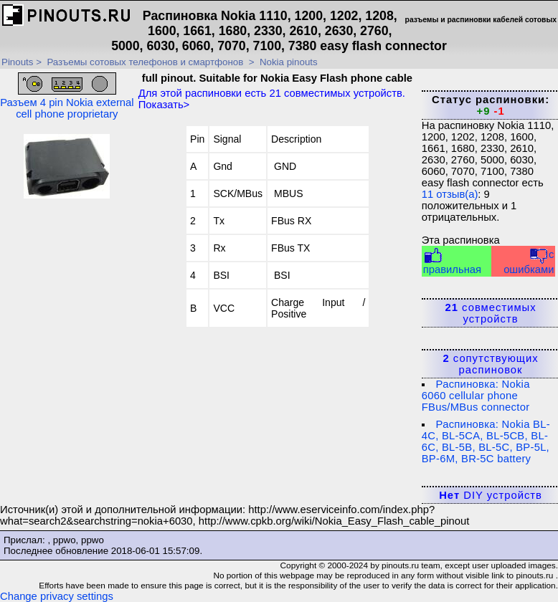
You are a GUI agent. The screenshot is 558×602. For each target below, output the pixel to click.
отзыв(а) (450, 194)
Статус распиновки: (490, 105)
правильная (452, 261)
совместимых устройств (490, 313)
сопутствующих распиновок (490, 364)
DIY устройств (490, 495)
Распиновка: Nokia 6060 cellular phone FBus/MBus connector (476, 395)
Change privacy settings (56, 596)
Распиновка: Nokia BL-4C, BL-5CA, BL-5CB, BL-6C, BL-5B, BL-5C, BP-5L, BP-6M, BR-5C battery (486, 441)
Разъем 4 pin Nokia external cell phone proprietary (66, 96)
